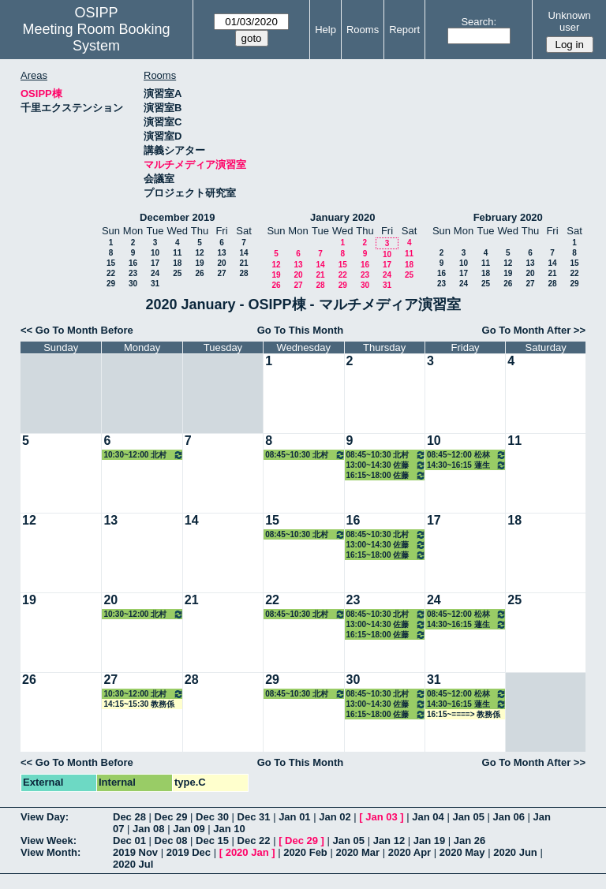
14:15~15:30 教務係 (138, 704)
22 (111, 273)
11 (177, 252)
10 (155, 252)
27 (221, 273)
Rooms (362, 29)
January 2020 (342, 217)
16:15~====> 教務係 (463, 714)
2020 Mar (357, 852)
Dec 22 (254, 840)
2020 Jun (515, 852)
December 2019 (177, 217)
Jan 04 (427, 817)
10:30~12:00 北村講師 (143, 455)
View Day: (45, 817)
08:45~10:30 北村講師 (305, 455)
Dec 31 (254, 817)
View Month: (50, 852)
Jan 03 (381, 817)
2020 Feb (305, 852)
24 (155, 273)
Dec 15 (212, 840)
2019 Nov (135, 852)
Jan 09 (188, 829)
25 (177, 273)
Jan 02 (334, 817)
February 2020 (508, 217)
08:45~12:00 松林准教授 (467, 455)
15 (111, 263)
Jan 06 (509, 817)
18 (177, 263)
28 (243, 273)
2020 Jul (133, 864)
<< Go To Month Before (77, 330)
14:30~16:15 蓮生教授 (467, 465)
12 (199, 252)
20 (221, 263)
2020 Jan (247, 852)
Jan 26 (469, 840)
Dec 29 (171, 817)
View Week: (49, 840)
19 (199, 263)
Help (325, 29)
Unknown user (569, 21)
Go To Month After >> (533, 330)
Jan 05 (468, 817)
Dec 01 (129, 840)
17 (155, 263)
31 (155, 283)
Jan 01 (294, 817)
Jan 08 (148, 829)
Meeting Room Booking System (96, 37)
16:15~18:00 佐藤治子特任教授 (386, 475)
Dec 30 (212, 817)
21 (243, 263)
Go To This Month (300, 330)
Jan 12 (389, 840)
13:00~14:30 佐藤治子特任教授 (386, 465)
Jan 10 (229, 829)
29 (111, 283)
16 (133, 263)
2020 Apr (409, 852)
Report (404, 29)
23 (133, 273)
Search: (478, 22)
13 (221, 252)
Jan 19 (429, 840)
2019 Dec (188, 852)
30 (133, 283)
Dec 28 (129, 817)
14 (243, 252)
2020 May (462, 852)
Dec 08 (171, 840)
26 (199, 273)
